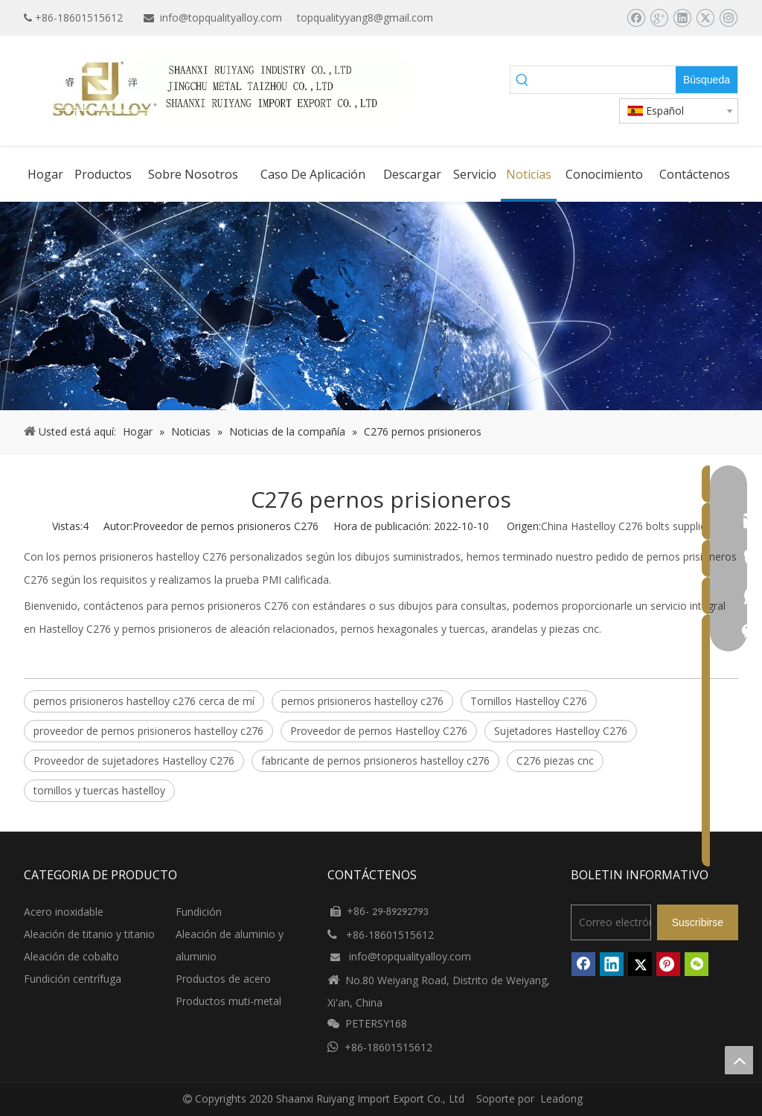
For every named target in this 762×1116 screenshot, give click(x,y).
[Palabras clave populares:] (706, 79)
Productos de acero (223, 979)
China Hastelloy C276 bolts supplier (625, 526)
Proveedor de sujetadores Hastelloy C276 (133, 760)
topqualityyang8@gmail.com (365, 17)
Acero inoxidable (63, 912)
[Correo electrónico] (611, 922)
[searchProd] (605, 79)
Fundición (199, 912)
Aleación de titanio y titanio (89, 934)
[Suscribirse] (697, 922)
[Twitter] (705, 18)
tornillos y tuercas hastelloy (99, 790)
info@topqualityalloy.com (221, 17)
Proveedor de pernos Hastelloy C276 (378, 731)
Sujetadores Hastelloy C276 (560, 731)
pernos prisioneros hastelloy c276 (362, 701)
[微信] (696, 964)
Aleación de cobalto (71, 956)
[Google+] (659, 18)
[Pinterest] (668, 964)
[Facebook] (636, 18)
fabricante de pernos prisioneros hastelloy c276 (375, 760)
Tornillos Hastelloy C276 (528, 701)
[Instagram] (728, 18)
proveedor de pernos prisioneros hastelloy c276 (148, 731)
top (739, 1060)
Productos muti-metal (228, 1001)
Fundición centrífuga (72, 979)
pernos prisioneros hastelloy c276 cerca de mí (143, 701)
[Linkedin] (682, 18)
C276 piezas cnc (555, 760)
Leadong (561, 1098)
